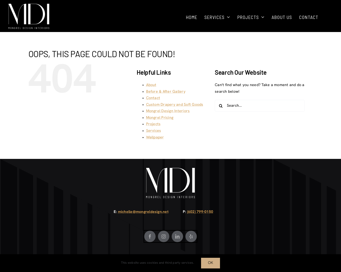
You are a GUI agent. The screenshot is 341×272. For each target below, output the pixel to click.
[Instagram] (163, 236)
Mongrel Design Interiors (168, 111)
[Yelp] (191, 236)
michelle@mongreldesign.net (143, 212)
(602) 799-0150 (200, 212)
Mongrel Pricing (160, 118)
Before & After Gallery (165, 92)
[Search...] (260, 106)
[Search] (221, 106)
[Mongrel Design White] (29, 5)
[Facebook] (150, 236)
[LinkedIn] (177, 236)
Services (153, 131)
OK (210, 263)
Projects (153, 124)
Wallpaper (155, 137)
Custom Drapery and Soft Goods (174, 105)
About (151, 85)
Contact (153, 98)
